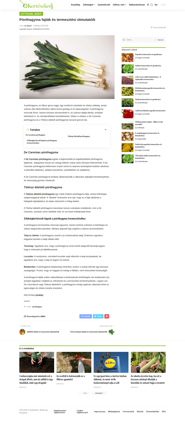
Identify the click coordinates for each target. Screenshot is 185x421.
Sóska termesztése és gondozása (148, 99)
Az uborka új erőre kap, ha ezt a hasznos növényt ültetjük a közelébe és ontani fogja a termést (148, 382)
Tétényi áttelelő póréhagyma (80, 136)
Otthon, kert (32, 14)
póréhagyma (37, 307)
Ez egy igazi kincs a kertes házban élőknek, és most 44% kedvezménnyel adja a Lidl (110, 380)
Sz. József (28, 26)
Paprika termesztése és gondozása (148, 54)
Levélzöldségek (142, 69)
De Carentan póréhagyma (36, 136)
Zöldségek (140, 127)
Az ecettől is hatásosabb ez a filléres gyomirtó (72, 378)
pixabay (39, 295)
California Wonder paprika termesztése (150, 110)
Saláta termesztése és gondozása (148, 65)
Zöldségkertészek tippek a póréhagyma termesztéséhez (42, 142)
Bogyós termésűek (143, 57)
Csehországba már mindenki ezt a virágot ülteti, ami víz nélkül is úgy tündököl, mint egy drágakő (36, 382)
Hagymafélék (141, 139)
